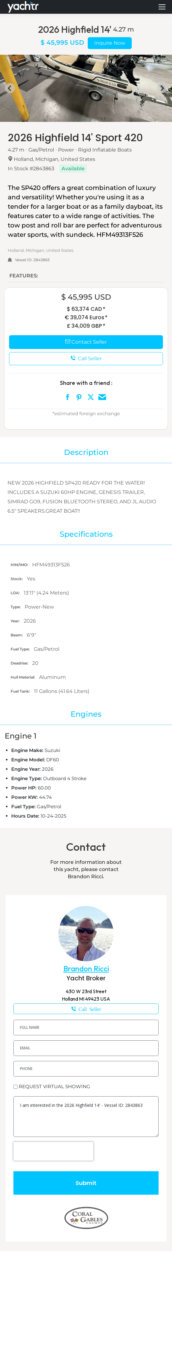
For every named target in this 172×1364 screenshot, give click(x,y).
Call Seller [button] (86, 358)
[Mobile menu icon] (162, 7)
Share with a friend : (86, 382)
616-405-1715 (86, 1008)
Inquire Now (109, 43)
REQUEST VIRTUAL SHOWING (54, 1086)
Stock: (17, 578)
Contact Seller (86, 342)
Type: (16, 607)
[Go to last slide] (10, 88)
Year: (16, 621)
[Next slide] (162, 88)
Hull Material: (23, 677)
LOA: (16, 592)
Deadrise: (20, 663)
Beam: (17, 635)
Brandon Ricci (86, 968)
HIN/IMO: (20, 564)
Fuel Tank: (21, 691)
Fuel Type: (21, 649)
